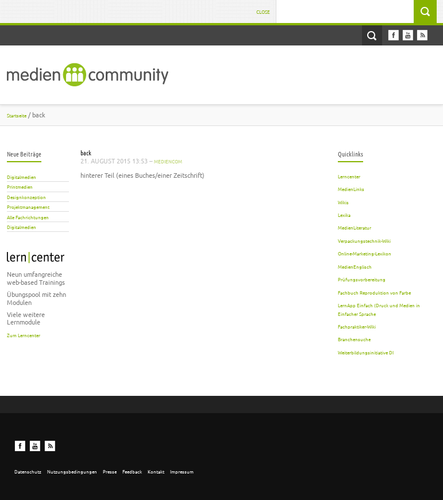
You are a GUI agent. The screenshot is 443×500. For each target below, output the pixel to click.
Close (263, 11)
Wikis (343, 202)
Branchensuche (354, 339)
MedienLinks (351, 189)
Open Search (372, 35)
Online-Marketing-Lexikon (364, 253)
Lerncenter (349, 176)
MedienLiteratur (354, 227)
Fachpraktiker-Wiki (357, 326)
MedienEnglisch (355, 266)
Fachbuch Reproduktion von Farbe (374, 292)
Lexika (344, 215)
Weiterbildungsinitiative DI (366, 352)
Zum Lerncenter (23, 335)
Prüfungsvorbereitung (362, 279)
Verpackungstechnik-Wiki (364, 240)
